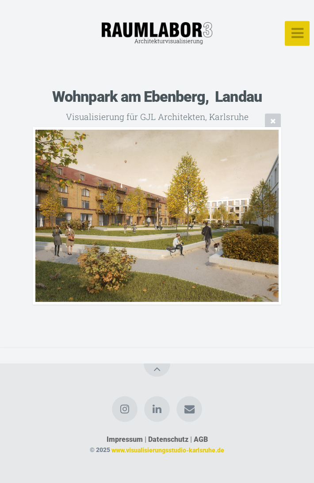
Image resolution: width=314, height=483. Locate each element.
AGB (201, 439)
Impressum (125, 439)
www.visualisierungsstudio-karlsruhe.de (167, 450)
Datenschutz (168, 439)
